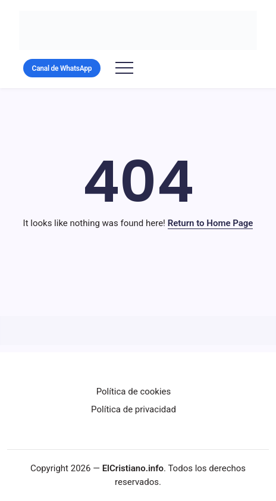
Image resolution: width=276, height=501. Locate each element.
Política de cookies (133, 391)
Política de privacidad (133, 409)
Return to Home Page (210, 223)
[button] (62, 68)
